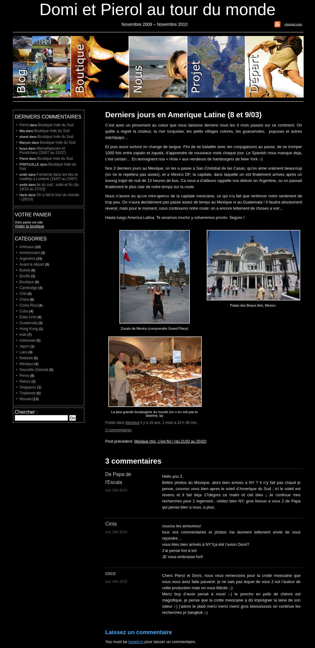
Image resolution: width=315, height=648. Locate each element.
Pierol (24, 125)
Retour (24, 381)
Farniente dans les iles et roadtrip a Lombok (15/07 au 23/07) (48, 176)
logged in (135, 642)
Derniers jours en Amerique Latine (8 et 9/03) (183, 115)
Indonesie (27, 340)
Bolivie (24, 270)
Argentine (27, 258)
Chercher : (26, 412)
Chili (22, 294)
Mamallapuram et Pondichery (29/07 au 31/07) (42, 150)
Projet (216, 67)
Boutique (100, 67)
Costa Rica (28, 305)
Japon (24, 346)
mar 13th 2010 (116, 490)
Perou (24, 375)
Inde (22, 334)
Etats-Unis (27, 317)
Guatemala (28, 323)
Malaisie (26, 358)
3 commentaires (118, 430)
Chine (24, 299)
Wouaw (25, 399)
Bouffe (24, 276)
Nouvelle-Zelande (33, 370)
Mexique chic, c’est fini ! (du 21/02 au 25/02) (170, 441)
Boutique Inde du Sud (56, 125)
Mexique (132, 423)
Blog (42, 67)
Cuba (23, 311)
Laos (23, 352)
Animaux (26, 247)
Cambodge (28, 288)
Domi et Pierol (158, 67)
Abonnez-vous (293, 24)
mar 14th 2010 (116, 532)
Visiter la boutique (29, 226)
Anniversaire (29, 253)
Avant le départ (31, 264)
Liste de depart (274, 67)
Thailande (27, 393)
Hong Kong (28, 329)
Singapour (27, 387)
